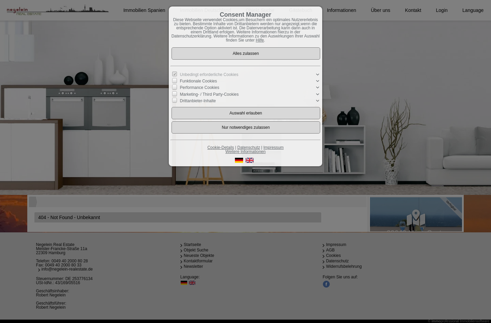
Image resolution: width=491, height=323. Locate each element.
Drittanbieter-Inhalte (198, 100)
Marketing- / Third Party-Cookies (209, 94)
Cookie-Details (220, 147)
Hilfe (260, 40)
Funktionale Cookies (198, 81)
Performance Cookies (199, 87)
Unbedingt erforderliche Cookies (209, 74)
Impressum (273, 147)
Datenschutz (248, 147)
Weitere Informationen (245, 151)
